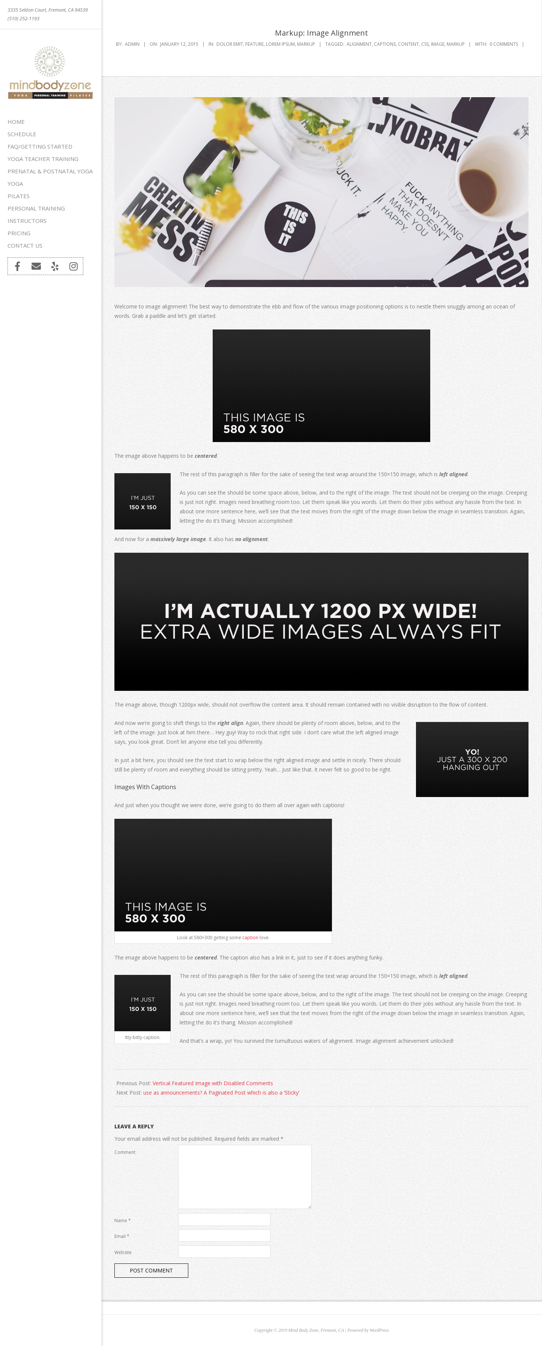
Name (122, 1220)
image (437, 44)
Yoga (15, 183)
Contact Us (25, 245)
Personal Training (36, 208)
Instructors (27, 220)
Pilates (19, 196)
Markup (306, 44)
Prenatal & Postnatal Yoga (50, 171)
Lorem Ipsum (280, 44)
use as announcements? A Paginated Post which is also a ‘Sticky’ (221, 1092)
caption (250, 937)
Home (16, 121)
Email (121, 1236)
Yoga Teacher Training (43, 158)
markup (456, 44)
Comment (124, 1152)
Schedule (22, 134)
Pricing (19, 233)
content (408, 44)
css (425, 44)
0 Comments (503, 44)
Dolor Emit (229, 44)
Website (123, 1252)
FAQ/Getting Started (40, 146)
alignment (359, 44)
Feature (254, 44)
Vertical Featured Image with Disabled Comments (213, 1083)
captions (385, 44)
